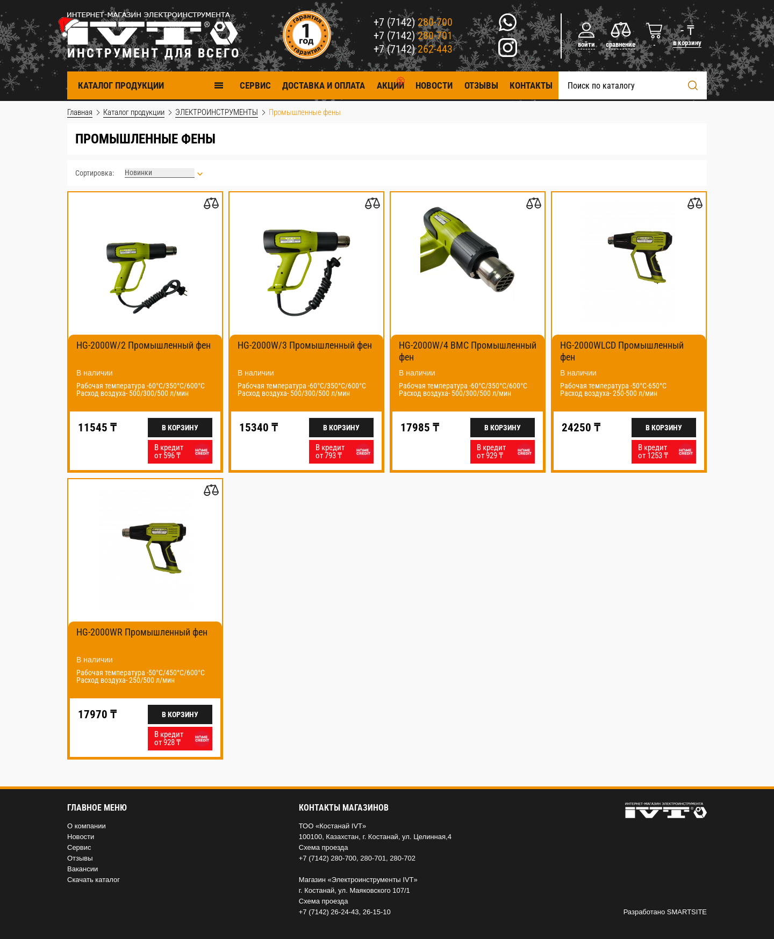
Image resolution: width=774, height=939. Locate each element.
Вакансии (82, 869)
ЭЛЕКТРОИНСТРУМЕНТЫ (216, 112)
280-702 (402, 858)
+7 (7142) (413, 22)
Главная (79, 112)
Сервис (79, 847)
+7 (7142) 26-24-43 (329, 912)
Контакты (531, 85)
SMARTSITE (687, 912)
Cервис (255, 85)
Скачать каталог (93, 880)
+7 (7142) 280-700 (327, 858)
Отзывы (481, 85)
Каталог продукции (151, 85)
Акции (390, 85)
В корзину (180, 427)
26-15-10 (377, 912)
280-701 (373, 858)
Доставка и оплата (323, 85)
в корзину (687, 43)
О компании (86, 826)
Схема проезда (323, 847)
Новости (434, 85)
